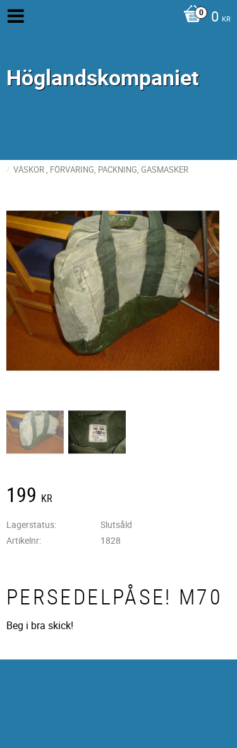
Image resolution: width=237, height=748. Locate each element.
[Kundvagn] (204, 17)
